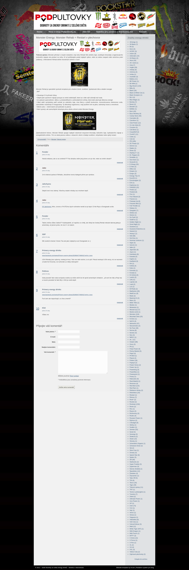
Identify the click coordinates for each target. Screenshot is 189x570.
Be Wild (133, 83)
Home (39, 32)
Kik (132, 263)
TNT (132, 489)
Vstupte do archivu (141, 559)
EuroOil (133, 178)
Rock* (133, 399)
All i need (134, 63)
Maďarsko (135, 291)
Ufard (133, 496)
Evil (132, 183)
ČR (133, 141)
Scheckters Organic (137, 443)
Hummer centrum (137, 240)
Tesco (133, 483)
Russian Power (136, 418)
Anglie (133, 67)
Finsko (133, 190)
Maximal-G (134, 298)
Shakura (134, 436)
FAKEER (134, 187)
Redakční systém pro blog (145, 567)
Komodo (134, 270)
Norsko (133, 333)
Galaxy (133, 208)
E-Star (133, 166)
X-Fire (133, 543)
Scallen (133, 427)
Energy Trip (135, 176)
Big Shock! (135, 86)
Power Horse (135, 365)
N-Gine (133, 319)
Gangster (134, 210)
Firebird (133, 192)
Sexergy (134, 434)
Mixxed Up (135, 310)
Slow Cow (134, 450)
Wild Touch (134, 533)
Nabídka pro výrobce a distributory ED (114, 32)
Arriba (133, 74)
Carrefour (134, 120)
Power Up (134, 367)
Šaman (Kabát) (136, 469)
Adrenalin (134, 56)
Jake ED (86, 32)
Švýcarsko (134, 476)
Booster (133, 106)
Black (133, 90)
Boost (133, 104)
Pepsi (133, 353)
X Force (133, 540)
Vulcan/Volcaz (136, 524)
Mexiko (133, 305)
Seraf (133, 432)
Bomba (133, 102)
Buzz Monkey (135, 113)
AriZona (133, 72)
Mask (133, 296)
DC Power (134, 143)
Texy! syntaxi (74, 376)
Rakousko (134, 379)
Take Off (134, 478)
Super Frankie (136, 464)
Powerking (134, 370)
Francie (133, 199)
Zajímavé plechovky (137, 554)
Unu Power (135, 501)
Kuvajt (133, 273)
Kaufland (134, 261)
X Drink (134, 538)
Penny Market (135, 351)
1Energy (134, 42)
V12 (132, 508)
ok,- (132, 339)
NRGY (133, 337)
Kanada (133, 256)
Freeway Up (135, 201)
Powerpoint (135, 374)
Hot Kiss (134, 238)
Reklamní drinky (136, 390)
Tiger (133, 485)
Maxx (133, 300)
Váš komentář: (50, 352)
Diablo (133, 148)
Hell (132, 236)
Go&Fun (134, 219)
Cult (132, 139)
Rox (132, 409)
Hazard (133, 231)
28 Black (134, 44)
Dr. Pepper (134, 155)
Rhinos (133, 397)
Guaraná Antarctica (137, 229)
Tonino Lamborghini (137, 492)
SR (132, 459)
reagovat (120, 162)
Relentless (135, 393)
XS (132, 547)
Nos (132, 335)
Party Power (135, 349)
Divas (133, 150)
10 (37, 308)
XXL (132, 549)
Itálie (132, 247)
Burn (133, 111)
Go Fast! (134, 217)
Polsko (133, 360)
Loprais (133, 282)
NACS (133, 321)
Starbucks (134, 462)
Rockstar (135, 404)
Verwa (133, 515)
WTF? (133, 536)
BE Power (134, 81)
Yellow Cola (135, 552)
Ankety (133, 70)
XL (132, 545)
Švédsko (134, 473)
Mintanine (134, 307)
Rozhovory (134, 413)
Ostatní (134, 342)
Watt (133, 526)
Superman (134, 466)
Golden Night (135, 222)
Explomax (134, 185)
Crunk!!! (134, 134)
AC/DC (133, 51)
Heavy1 (133, 233)
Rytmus (133, 420)
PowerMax (134, 372)
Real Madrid (135, 381)
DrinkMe (134, 157)
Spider (133, 457)
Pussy (133, 376)
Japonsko (134, 250)
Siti (132, 448)
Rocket (133, 402)
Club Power (135, 123)
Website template (122, 567)
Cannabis (134, 118)
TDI (132, 480)
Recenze (134, 383)
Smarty (133, 452)
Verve (133, 512)
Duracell (134, 162)
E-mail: (53, 337)
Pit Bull (133, 356)
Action (133, 53)
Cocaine (134, 127)
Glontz (133, 215)
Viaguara (134, 517)
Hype (132, 243)
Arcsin (133, 567)
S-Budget (134, 423)
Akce (133, 60)
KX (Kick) (134, 275)
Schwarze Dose (136, 446)
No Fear (134, 328)
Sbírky (133, 425)
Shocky (133, 441)
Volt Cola (134, 522)
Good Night (135, 224)
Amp (132, 65)
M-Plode (134, 289)
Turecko (133, 494)
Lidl (132, 279)
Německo (134, 323)
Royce (133, 411)
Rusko (133, 416)
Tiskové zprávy (61, 139)
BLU (132, 97)
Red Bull (134, 386)
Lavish (133, 277)
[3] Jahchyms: (47, 207)
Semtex (134, 429)
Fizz (132, 194)
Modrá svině (135, 312)
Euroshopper (135, 180)
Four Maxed (135, 197)
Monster (53, 139)
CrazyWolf (134, 132)
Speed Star (135, 455)
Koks (132, 268)
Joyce (133, 252)
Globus (133, 213)
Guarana (134, 226)
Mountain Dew (136, 316)
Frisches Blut (135, 203)
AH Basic (134, 58)
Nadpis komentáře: (49, 347)
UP (132, 503)
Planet (133, 358)
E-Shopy (134, 164)
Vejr (132, 510)
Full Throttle (135, 206)
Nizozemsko (135, 326)
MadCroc (134, 293)
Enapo (133, 173)
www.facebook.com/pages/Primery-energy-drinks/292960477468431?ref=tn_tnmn (67, 255)
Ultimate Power (136, 499)
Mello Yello (134, 303)
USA (133, 506)
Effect (133, 169)
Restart (133, 395)
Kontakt (143, 32)
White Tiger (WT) (137, 529)
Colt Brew (134, 130)
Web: (54, 342)
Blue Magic (135, 100)
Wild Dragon (135, 531)
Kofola (133, 266)
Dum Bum (134, 160)
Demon (133, 146)
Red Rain (134, 388)
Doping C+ (134, 153)
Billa (132, 88)
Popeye (133, 363)
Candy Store (135, 116)
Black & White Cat (137, 93)
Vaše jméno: (51, 332)
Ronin (133, 406)
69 (132, 46)
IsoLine (133, 245)
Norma (133, 330)
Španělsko (135, 471)
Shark (133, 439)
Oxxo (132, 344)
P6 (132, 346)
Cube (133, 137)
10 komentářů (41, 139)
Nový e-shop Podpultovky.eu (62, 32)
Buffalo (133, 109)
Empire (133, 171)
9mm (132, 49)
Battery (134, 79)
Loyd (132, 284)
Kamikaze (134, 254)
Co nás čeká (135, 125)
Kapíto (133, 259)
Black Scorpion (136, 95)
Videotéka (134, 519)
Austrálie (134, 77)
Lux (132, 286)
